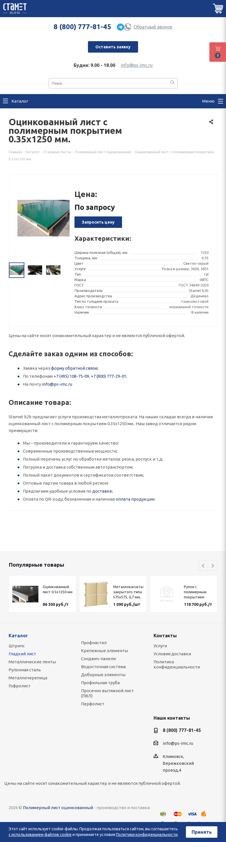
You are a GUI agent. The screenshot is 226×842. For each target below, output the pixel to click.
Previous (203, 566)
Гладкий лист (22, 653)
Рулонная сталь (25, 669)
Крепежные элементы (104, 650)
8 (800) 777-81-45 (82, 27)
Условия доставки (172, 653)
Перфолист (92, 703)
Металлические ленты (32, 661)
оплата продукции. (135, 499)
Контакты (165, 635)
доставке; (102, 491)
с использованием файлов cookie (40, 834)
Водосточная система (103, 666)
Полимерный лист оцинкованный (58, 807)
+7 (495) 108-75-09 (71, 376)
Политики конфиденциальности (147, 834)
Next (212, 566)
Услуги (160, 645)
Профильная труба (100, 682)
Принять (202, 832)
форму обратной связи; (74, 368)
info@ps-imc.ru (137, 65)
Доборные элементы (103, 674)
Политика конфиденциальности (177, 664)
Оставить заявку (113, 47)
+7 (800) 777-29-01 (108, 376)
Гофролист (20, 685)
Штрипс (17, 645)
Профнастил (94, 642)
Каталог (18, 635)
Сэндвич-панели (98, 658)
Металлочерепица (28, 677)
